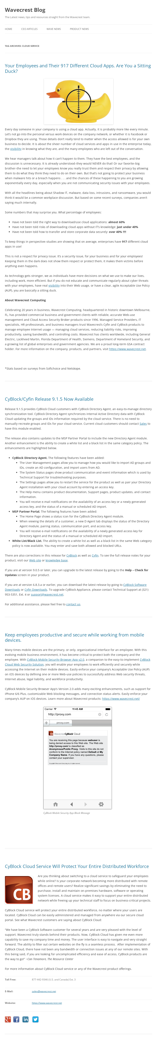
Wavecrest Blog (25, 9)
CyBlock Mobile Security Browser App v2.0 (55, 659)
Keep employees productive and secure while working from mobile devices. (74, 637)
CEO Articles (29, 29)
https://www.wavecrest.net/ (121, 699)
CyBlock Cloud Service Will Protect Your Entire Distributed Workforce (77, 866)
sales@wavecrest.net (44, 991)
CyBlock (71, 555)
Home (8, 29)
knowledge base (57, 560)
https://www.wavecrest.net (47, 1003)
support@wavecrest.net (47, 594)
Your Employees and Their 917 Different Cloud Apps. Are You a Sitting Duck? (78, 68)
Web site (35, 560)
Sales (143, 424)
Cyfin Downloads (36, 590)
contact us (73, 604)
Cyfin (95, 555)
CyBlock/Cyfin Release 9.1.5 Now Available (49, 399)
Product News (79, 29)
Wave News (54, 29)
